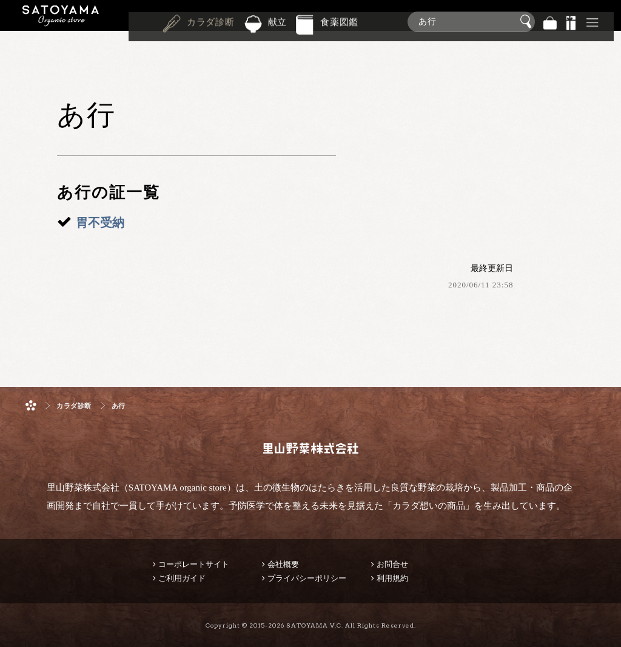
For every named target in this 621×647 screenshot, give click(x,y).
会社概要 (283, 564)
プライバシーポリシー (306, 578)
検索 (527, 22)
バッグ (550, 21)
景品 (571, 21)
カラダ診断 (211, 20)
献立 (277, 20)
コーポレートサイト (193, 564)
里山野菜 (60, 21)
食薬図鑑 (339, 20)
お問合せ (392, 564)
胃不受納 (100, 222)
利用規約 (392, 578)
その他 (592, 21)
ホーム (30, 405)
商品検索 (609, 19)
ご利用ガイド (182, 578)
